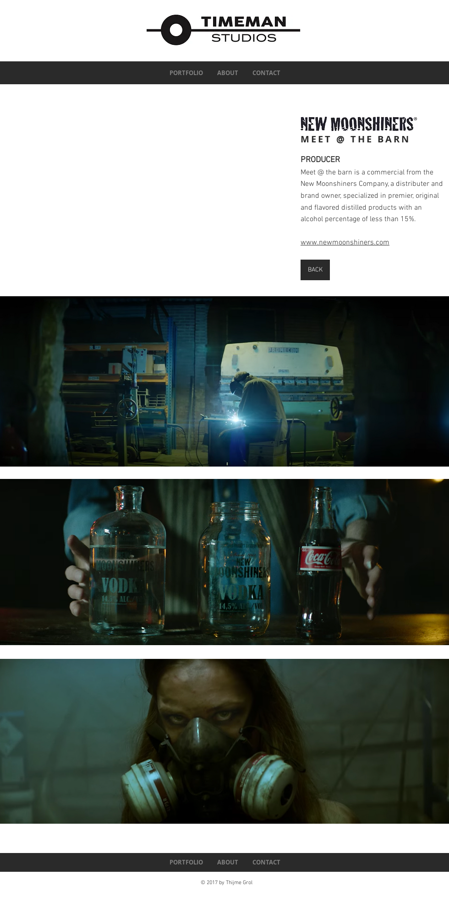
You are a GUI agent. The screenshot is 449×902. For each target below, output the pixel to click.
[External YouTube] (139, 197)
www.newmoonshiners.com (345, 242)
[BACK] (315, 270)
